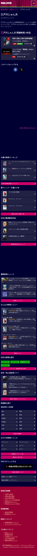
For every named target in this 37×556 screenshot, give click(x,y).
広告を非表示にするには (27, 128)
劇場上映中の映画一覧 (18, 214)
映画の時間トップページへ (9, 480)
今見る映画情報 (9, 538)
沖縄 (20, 428)
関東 (20, 411)
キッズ (21, 445)
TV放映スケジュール (11, 536)
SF (2, 445)
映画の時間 (4, 9)
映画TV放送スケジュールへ (18, 399)
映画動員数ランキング (11, 522)
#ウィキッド (14, 362)
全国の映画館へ (17, 433)
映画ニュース (9, 533)
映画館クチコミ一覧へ (18, 454)
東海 (20, 415)
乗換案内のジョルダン (12, 545)
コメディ (4, 449)
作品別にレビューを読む (12, 503)
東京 (3, 411)
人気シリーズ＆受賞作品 (12, 500)
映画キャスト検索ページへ (9, 476)
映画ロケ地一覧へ (18, 457)
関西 (3, 415)
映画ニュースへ (17, 300)
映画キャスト (14, 9)
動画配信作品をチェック (18, 244)
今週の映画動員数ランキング (9, 183)
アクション (5, 442)
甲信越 (3, 422)
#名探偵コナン (24, 362)
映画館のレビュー (10, 514)
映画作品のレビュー (11, 502)
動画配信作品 (9, 534)
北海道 (3, 418)
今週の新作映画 (9, 496)
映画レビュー (18, 353)
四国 (20, 425)
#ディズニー (4, 365)
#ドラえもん (4, 362)
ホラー (21, 449)
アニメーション (23, 442)
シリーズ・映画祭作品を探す (18, 368)
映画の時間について (18, 472)
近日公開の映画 (9, 498)
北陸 (20, 422)
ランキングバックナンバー (13, 524)
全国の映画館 (9, 512)
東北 (20, 418)
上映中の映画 (9, 494)
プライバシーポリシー (28, 545)
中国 (3, 425)
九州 (3, 428)
